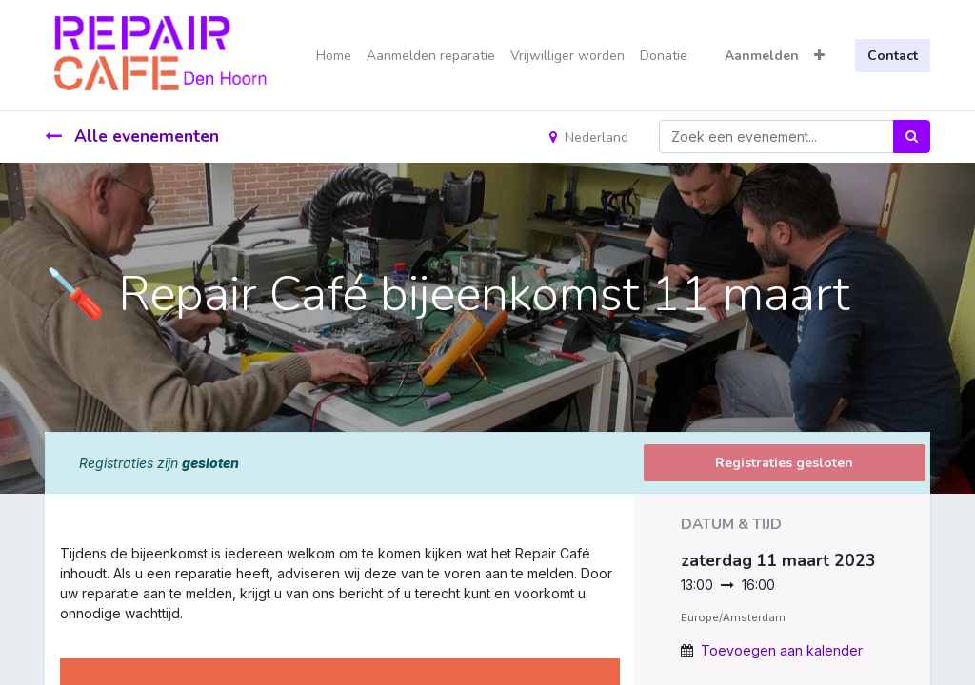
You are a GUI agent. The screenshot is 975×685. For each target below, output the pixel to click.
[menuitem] (333, 55)
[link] (62, 633)
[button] (819, 55)
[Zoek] (911, 136)
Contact (892, 56)
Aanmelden (762, 56)
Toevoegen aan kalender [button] (782, 650)
